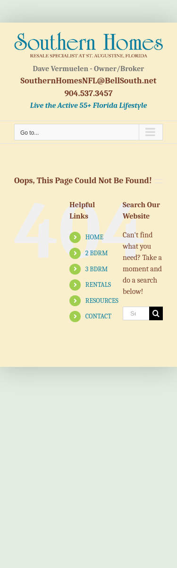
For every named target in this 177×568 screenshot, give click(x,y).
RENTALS (98, 285)
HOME (94, 237)
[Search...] (136, 313)
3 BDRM (96, 269)
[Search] (156, 313)
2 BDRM (96, 253)
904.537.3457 (88, 93)
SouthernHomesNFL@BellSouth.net (89, 81)
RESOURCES (101, 301)
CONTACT (98, 316)
